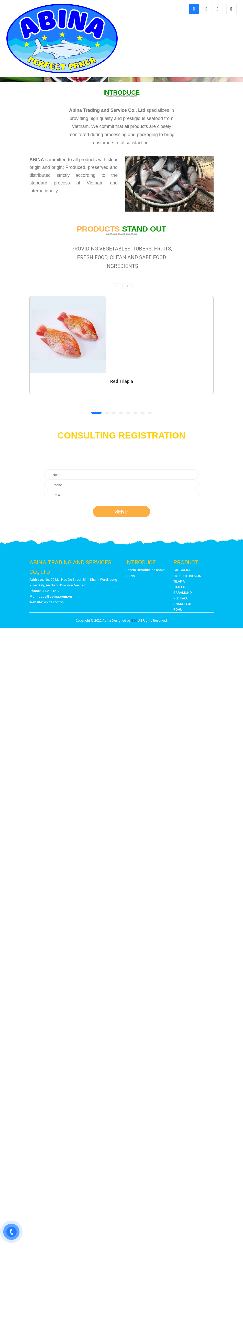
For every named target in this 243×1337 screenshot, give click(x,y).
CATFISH (179, 587)
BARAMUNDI (183, 593)
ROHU (177, 609)
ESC (134, 620)
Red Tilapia (121, 381)
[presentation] (116, 286)
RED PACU (181, 598)
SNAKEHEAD (183, 604)
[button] (96, 413)
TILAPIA (179, 581)
